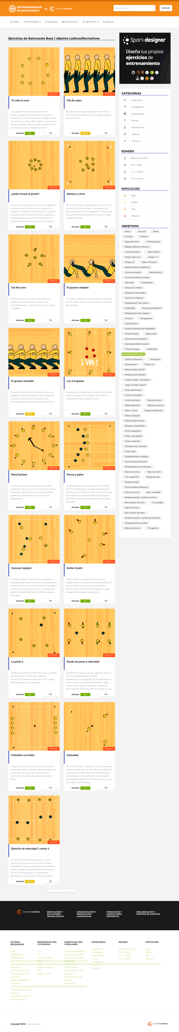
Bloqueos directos (156, 405)
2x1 (39, 954)
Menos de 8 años (136, 158)
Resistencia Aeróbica (151, 308)
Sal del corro (18, 287)
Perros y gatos (75, 474)
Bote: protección (132, 492)
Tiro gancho (153, 528)
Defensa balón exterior (135, 369)
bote (40, 970)
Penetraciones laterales (135, 375)
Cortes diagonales (133, 431)
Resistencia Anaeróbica (135, 293)
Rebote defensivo (132, 405)
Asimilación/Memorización (137, 344)
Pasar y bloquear (132, 415)
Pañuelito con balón (22, 755)
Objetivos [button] (90, 22)
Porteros (144, 236)
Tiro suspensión (132, 477)
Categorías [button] (32, 22)
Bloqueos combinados (135, 426)
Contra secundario (133, 272)
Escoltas (128, 236)
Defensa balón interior (134, 421)
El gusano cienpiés (78, 287)
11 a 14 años (133, 172)
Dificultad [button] (70, 22)
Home (15, 22)
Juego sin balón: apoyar (135, 385)
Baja (30, 133)
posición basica (45, 957)
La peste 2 (17, 661)
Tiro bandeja (157, 502)
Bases (156, 231)
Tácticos (132, 134)
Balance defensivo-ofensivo (137, 247)
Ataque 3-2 (129, 262)
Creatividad (152, 349)
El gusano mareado (22, 381)
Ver (50, 133)
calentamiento (44, 973)
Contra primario (153, 242)
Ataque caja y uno (133, 257)
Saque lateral (153, 252)
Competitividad (131, 334)
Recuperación (146, 318)
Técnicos (132, 141)
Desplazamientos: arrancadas (138, 467)
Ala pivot (142, 231)
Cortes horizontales (133, 395)
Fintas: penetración (133, 390)
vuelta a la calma (46, 967)
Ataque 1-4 (153, 257)
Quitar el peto (75, 568)
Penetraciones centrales (135, 446)
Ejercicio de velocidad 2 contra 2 (30, 848)
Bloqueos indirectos (153, 410)
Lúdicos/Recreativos (134, 354)
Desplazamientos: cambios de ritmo (141, 497)
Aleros (127, 231)
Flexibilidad (130, 308)
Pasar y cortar (131, 410)
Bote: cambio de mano (135, 513)
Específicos (133, 100)
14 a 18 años (133, 178)
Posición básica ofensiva (136, 462)
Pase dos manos (132, 472)
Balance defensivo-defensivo (137, 267)
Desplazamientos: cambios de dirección (142, 518)
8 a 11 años (133, 165)
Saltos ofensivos (149, 262)
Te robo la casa (20, 100)
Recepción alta (153, 477)
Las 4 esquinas (75, 381)
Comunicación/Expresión (136, 339)
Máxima (131, 216)
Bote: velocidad (153, 492)
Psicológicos (134, 127)
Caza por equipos (21, 568)
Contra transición (132, 252)
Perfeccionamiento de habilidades (140, 329)
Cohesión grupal (132, 349)
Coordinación (147, 282)
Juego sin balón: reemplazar (137, 380)
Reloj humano (19, 474)
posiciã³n (15, 977)
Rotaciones (70, 983)
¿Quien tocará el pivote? (25, 193)
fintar (13, 951)
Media (85, 133)
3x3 (39, 951)
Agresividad (151, 334)
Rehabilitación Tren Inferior (137, 303)
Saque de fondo (132, 242)
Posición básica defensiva (136, 487)
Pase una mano (154, 472)
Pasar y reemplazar (133, 436)
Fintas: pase (130, 451)
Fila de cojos (74, 100)
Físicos (53, 94)
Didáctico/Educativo (134, 359)
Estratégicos (134, 107)
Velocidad (72, 755)
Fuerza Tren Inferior (133, 288)
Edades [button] (51, 22)
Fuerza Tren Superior (134, 298)
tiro (39, 961)
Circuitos (129, 318)
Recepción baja (131, 482)
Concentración (131, 323)
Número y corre (76, 193)
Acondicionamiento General (137, 277)
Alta (129, 209)
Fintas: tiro (149, 364)
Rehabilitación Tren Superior (137, 313)
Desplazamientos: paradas (136, 456)
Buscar (166, 8)
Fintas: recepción (132, 441)
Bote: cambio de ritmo (134, 502)
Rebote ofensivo (154, 400)
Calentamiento (155, 272)
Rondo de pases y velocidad (83, 661)
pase (40, 964)
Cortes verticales (132, 400)
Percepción (155, 359)
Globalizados (134, 114)
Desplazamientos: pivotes (136, 523)
